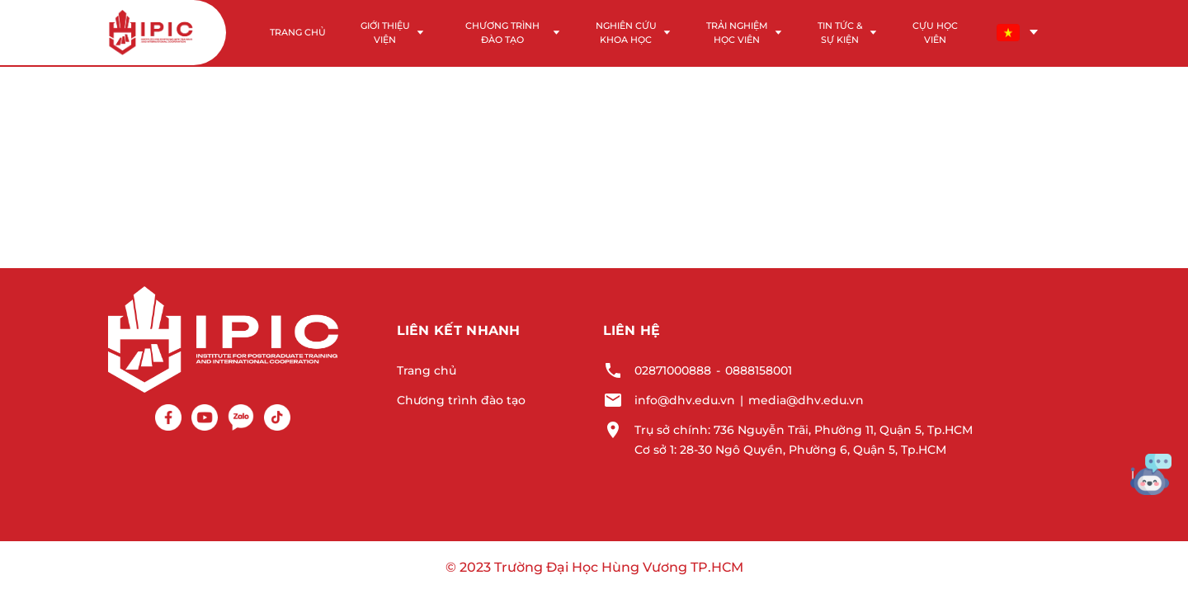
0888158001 (758, 370)
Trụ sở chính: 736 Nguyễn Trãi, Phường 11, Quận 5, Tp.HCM (803, 429)
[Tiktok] (277, 417)
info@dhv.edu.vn (684, 400)
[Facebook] (168, 417)
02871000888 (672, 370)
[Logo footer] (223, 338)
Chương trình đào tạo (461, 400)
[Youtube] (204, 417)
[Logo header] (151, 32)
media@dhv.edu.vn (806, 400)
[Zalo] (241, 417)
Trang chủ (426, 370)
